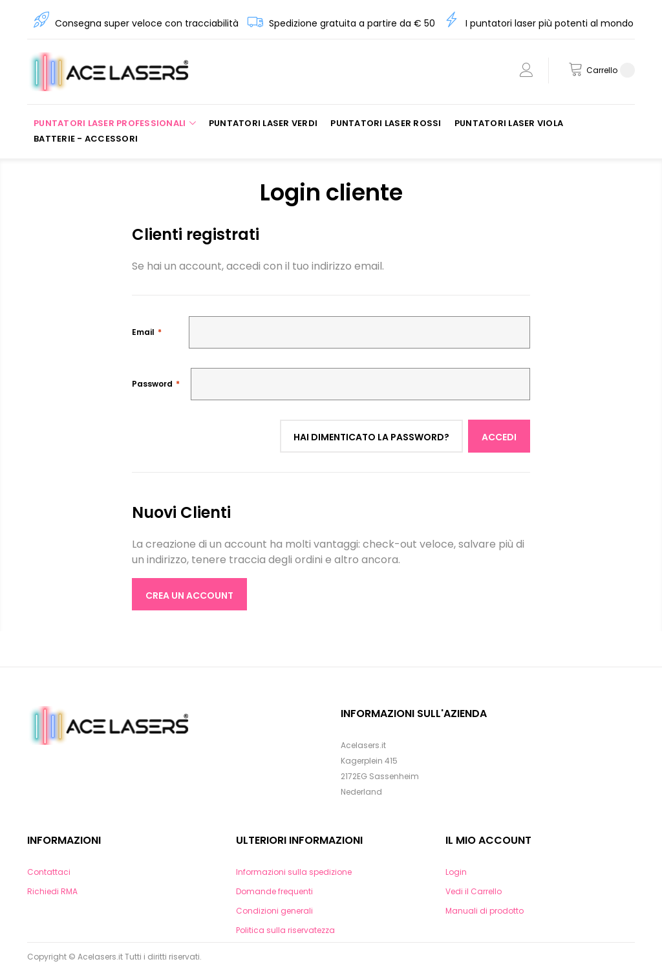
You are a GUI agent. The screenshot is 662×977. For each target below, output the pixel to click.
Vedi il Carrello (473, 891)
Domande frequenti (274, 891)
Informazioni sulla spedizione (294, 871)
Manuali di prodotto (484, 910)
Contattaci (48, 871)
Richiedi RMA (52, 891)
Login (456, 871)
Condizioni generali (274, 910)
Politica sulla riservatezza (285, 930)
